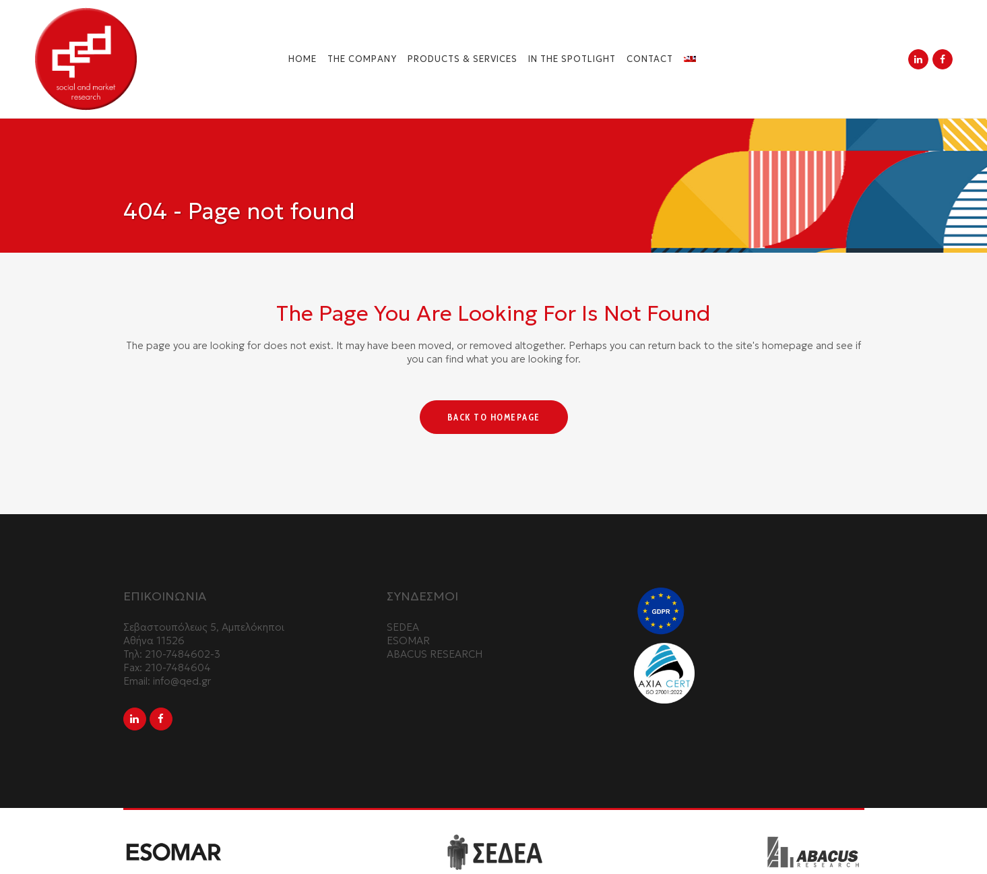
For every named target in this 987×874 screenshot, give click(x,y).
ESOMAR (408, 640)
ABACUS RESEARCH (434, 654)
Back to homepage (493, 417)
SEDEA (403, 627)
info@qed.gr (182, 681)
